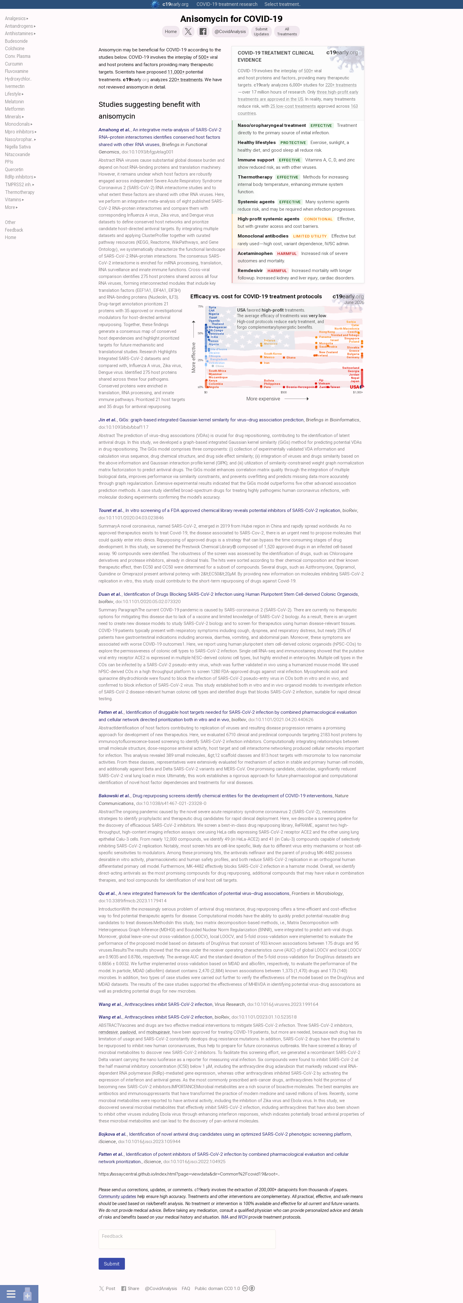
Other (10, 222)
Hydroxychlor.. (18, 79)
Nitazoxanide (17, 154)
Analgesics (15, 18)
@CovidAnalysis (161, 1290)
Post (110, 1290)
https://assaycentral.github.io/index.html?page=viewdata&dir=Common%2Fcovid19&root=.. (189, 1175)
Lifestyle (13, 94)
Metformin (15, 109)
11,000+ (176, 73)
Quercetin (14, 169)
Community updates (117, 1198)
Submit (112, 1265)
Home (10, 237)
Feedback (14, 230)
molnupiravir (158, 1034)
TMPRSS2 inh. (18, 184)
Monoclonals (17, 124)
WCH (242, 1219)
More (10, 207)
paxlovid (128, 1034)
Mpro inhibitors (19, 132)
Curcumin (14, 64)
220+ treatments (341, 86)
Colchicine (15, 48)
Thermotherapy (20, 192)
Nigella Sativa (18, 147)
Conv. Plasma (17, 56)
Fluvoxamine (16, 71)
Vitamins (13, 199)
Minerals (13, 117)
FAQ (186, 1290)
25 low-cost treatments (293, 108)
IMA (225, 1219)
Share (133, 1290)
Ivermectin (15, 86)
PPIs (9, 162)
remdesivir (108, 1034)
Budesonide (16, 41)
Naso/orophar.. (19, 139)
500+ (308, 72)
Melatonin (14, 101)
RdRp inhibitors (19, 177)
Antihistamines (19, 33)
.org (175, 4)
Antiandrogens (19, 26)
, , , (208, 1006)
